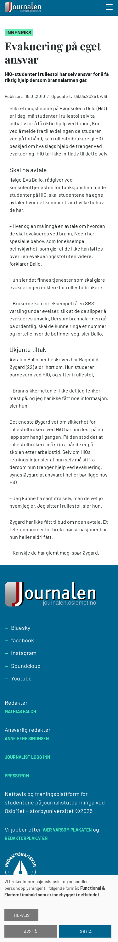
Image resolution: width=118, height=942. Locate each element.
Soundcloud (26, 665)
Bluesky (20, 627)
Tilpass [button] (21, 915)
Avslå (30, 931)
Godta (85, 931)
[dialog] (59, 908)
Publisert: (15, 96)
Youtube (21, 678)
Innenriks (18, 32)
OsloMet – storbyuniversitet (39, 810)
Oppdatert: (62, 96)
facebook (22, 640)
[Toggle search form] (109, 8)
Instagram (24, 652)
